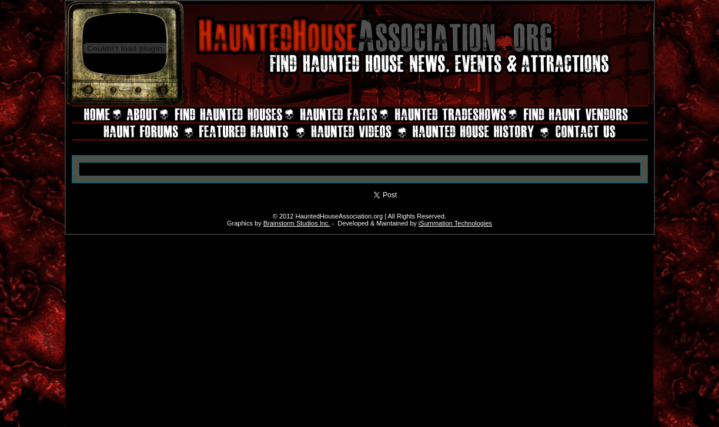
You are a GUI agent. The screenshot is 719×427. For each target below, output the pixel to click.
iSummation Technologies (455, 223)
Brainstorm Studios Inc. (296, 223)
